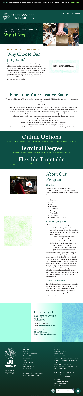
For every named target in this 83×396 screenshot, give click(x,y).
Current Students (25, 3)
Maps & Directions (28, 362)
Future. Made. (75, 3)
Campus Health (65, 3)
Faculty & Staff (36, 3)
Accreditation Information (61, 381)
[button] (78, 8)
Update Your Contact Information (62, 364)
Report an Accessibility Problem (62, 356)
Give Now (77, 13)
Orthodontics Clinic (28, 369)
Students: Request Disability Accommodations (66, 358)
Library (25, 360)
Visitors (57, 3)
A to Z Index (26, 349)
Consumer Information (60, 383)
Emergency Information (60, 351)
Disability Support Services (30, 353)
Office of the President (29, 367)
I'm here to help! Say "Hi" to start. (65, 391)
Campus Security (58, 353)
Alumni (45, 3)
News (24, 364)
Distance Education (59, 386)
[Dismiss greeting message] (73, 389)
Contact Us (57, 349)
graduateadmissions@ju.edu (47, 325)
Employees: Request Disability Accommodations (66, 360)
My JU (69, 13)
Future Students (14, 3)
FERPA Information (59, 388)
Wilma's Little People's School (31, 375)
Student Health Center (29, 371)
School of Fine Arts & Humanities (45, 334)
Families (50, 3)
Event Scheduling (27, 356)
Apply (63, 13)
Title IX (56, 362)
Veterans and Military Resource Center (33, 373)
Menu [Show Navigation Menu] (74, 17)
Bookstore (26, 351)
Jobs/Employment (27, 358)
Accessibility (57, 379)
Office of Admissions (40, 332)
